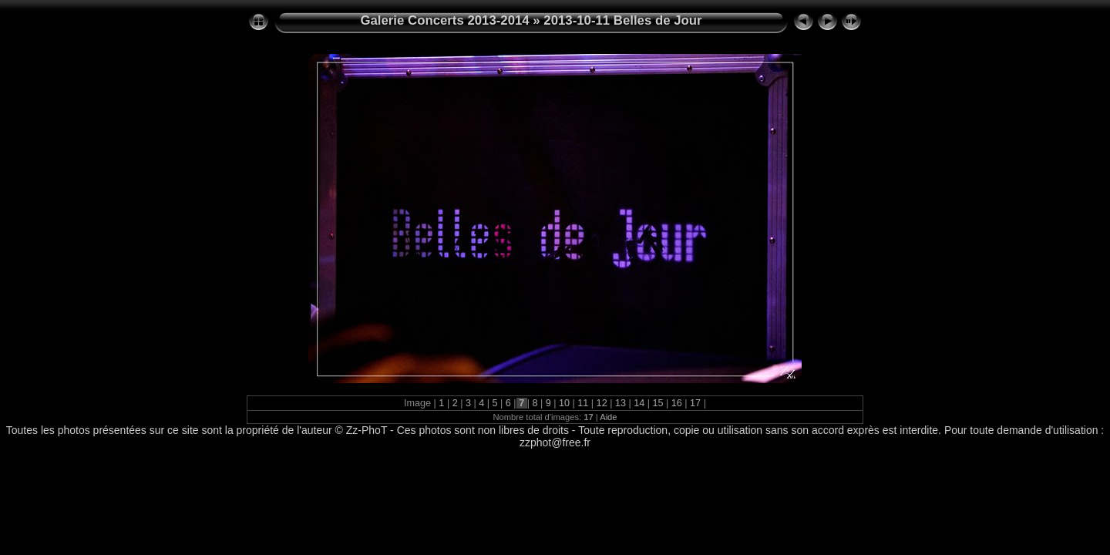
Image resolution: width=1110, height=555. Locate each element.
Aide (608, 417)
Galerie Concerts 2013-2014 (444, 20)
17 (696, 403)
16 (676, 403)
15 (658, 403)
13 (620, 403)
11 (583, 403)
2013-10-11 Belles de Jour (622, 20)
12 (602, 403)
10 (565, 403)
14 (639, 403)
